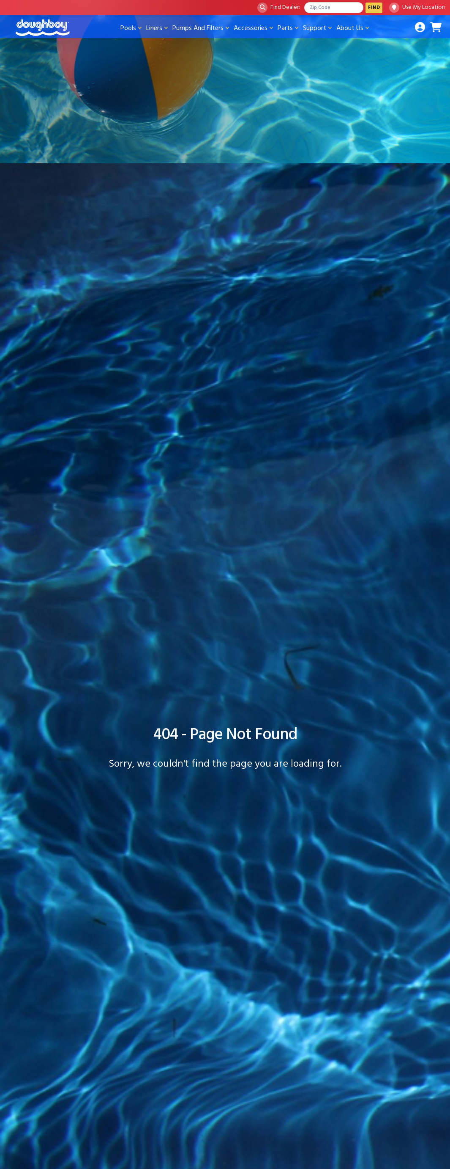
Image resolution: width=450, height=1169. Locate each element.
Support (314, 28)
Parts (285, 28)
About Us (349, 28)
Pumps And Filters (198, 28)
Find (374, 7)
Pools (128, 28)
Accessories (250, 28)
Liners (154, 28)
